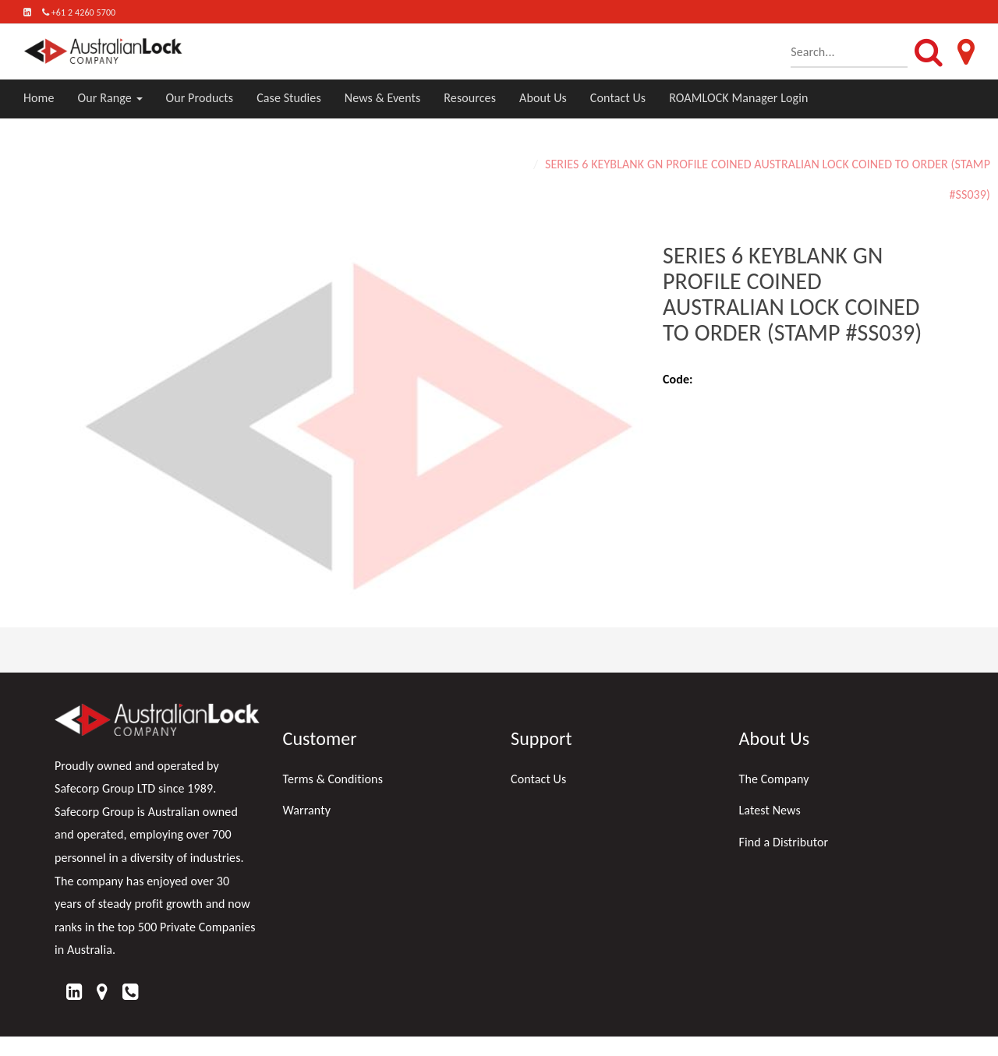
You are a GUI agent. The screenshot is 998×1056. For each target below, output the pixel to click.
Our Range (110, 97)
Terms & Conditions (333, 779)
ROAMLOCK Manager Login (738, 97)
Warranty (307, 810)
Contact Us (618, 97)
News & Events (383, 97)
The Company (774, 779)
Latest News (770, 810)
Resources (470, 97)
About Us (543, 97)
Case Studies (289, 97)
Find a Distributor (784, 842)
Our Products (200, 97)
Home (39, 97)
